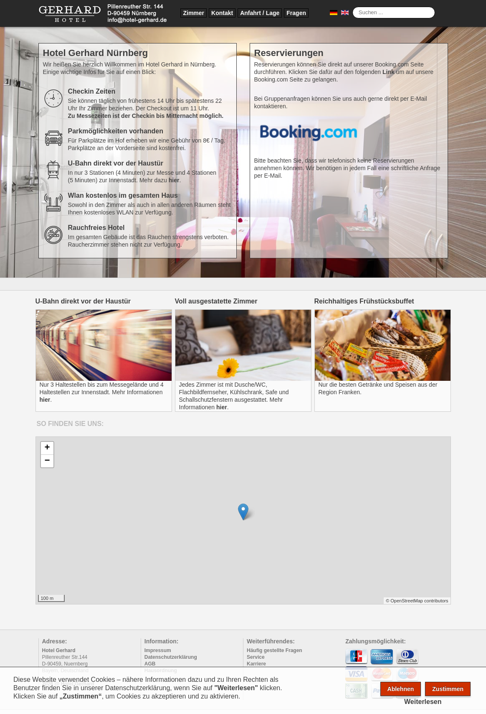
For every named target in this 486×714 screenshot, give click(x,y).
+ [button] (47, 448)
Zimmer (193, 13)
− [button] (47, 461)
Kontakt (222, 13)
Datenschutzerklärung (170, 657)
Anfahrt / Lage (259, 13)
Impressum (157, 650)
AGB (150, 664)
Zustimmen (447, 689)
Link (388, 72)
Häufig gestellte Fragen (274, 650)
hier (174, 180)
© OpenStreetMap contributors (417, 600)
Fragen (296, 13)
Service (256, 657)
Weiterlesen (423, 701)
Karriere (256, 664)
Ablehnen (400, 689)
